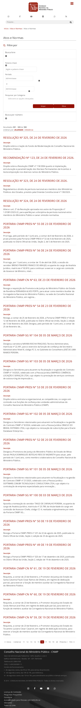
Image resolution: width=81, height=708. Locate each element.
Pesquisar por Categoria (15, 95)
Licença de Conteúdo (12, 692)
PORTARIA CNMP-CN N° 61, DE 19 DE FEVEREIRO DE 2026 (39, 568)
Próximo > (64, 642)
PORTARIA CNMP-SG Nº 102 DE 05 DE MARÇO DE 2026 (37, 414)
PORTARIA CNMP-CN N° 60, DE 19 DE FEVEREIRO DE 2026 (39, 594)
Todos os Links (10, 705)
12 (27, 642)
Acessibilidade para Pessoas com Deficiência (22, 700)
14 (35, 642)
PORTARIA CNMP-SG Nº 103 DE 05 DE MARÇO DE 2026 (37, 361)
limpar (43, 106)
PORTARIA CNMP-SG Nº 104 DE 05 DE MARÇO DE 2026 (37, 335)
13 (31, 642)
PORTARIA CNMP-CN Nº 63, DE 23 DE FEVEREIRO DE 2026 (39, 280)
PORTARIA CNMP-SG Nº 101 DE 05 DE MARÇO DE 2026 (37, 469)
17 (46, 642)
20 (57, 642)
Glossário (8, 703)
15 (38, 642)
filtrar (64, 106)
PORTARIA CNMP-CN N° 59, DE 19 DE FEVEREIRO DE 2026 (39, 617)
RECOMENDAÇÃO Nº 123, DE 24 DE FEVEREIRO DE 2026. (38, 157)
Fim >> (72, 642)
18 (50, 642)
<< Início (7, 642)
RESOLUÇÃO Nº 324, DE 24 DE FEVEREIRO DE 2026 (35, 201)
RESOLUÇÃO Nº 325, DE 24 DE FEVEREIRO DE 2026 (35, 137)
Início (6, 28)
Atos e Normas (16, 28)
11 (24, 642)
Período (8, 74)
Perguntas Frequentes (13, 695)
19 (53, 642)
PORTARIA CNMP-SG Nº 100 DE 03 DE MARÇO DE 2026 (37, 495)
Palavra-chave (39, 64)
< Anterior (17, 642)
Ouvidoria (8, 697)
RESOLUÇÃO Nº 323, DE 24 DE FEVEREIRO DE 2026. (35, 180)
